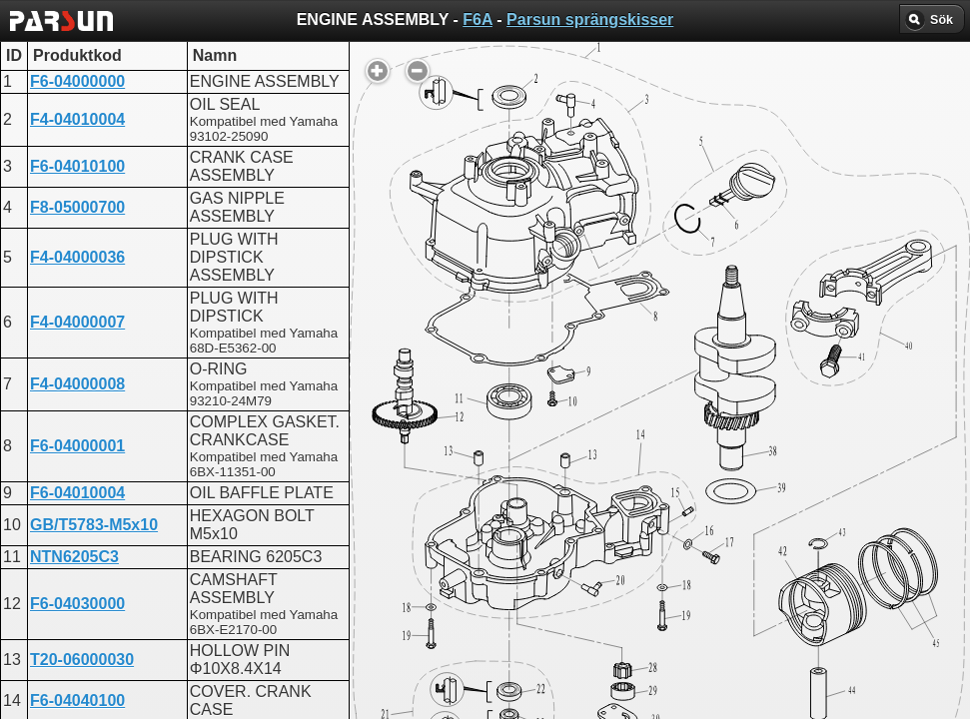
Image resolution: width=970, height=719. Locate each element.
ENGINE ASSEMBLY (475, 523)
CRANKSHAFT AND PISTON (505, 505)
